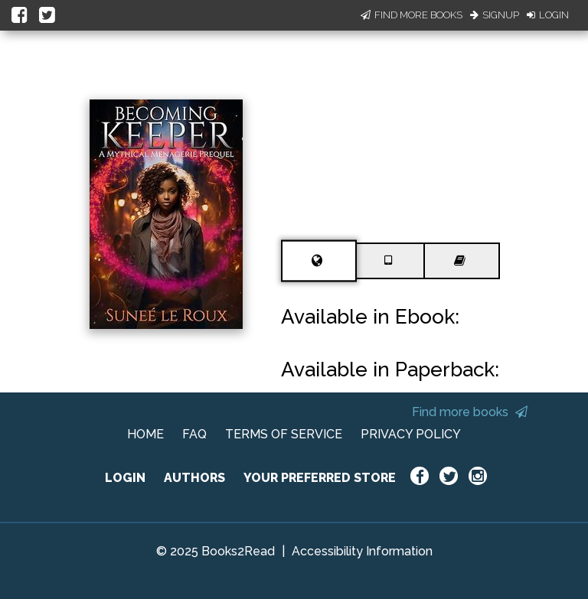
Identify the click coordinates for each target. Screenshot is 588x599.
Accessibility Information (362, 551)
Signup (494, 15)
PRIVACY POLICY (411, 434)
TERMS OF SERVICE (283, 434)
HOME (145, 434)
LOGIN (125, 477)
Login (548, 15)
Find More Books (411, 15)
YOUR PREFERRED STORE (319, 477)
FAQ (194, 434)
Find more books (470, 412)
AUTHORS (194, 477)
